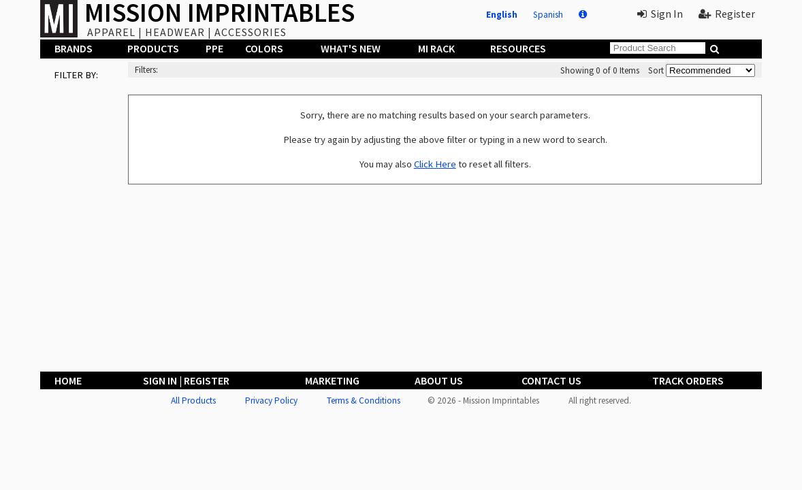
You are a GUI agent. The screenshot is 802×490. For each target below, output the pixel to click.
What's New (351, 48)
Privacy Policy (271, 400)
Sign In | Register (186, 380)
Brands (73, 48)
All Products (193, 400)
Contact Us (551, 380)
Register (727, 13)
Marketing (332, 380)
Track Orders (688, 380)
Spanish (548, 14)
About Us (439, 380)
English (501, 14)
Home (68, 380)
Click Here (435, 164)
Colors (264, 48)
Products (153, 48)
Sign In (660, 13)
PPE (214, 48)
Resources (518, 48)
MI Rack (436, 48)
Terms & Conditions (363, 400)
